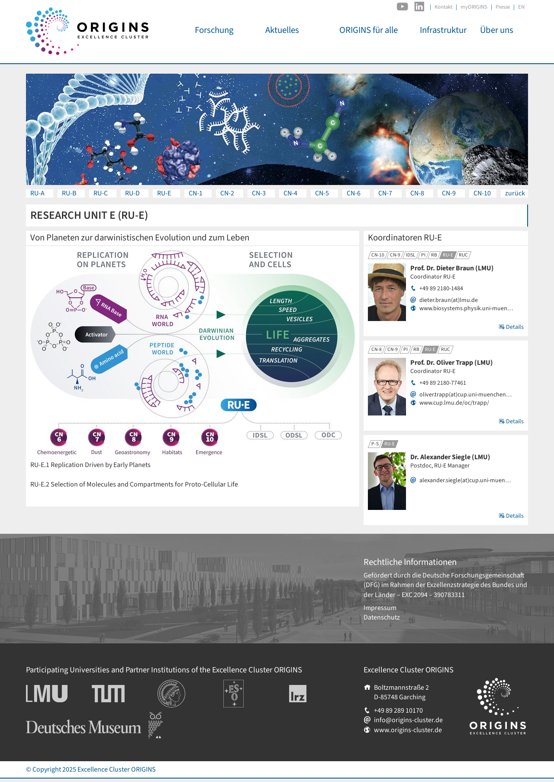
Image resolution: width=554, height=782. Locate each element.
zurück (515, 193)
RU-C (100, 193)
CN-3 (259, 193)
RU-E (164, 193)
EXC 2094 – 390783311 (433, 595)
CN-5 (322, 193)
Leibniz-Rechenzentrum (312, 693)
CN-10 (482, 193)
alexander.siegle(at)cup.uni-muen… (465, 481)
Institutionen (176, 684)
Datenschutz (382, 617)
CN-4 (290, 193)
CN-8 (417, 193)
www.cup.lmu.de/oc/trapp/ (454, 403)
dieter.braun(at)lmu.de (448, 300)
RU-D (132, 193)
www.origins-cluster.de (408, 730)
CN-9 (449, 193)
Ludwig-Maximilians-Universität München (56, 693)
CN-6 (354, 193)
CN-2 (227, 193)
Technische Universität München (125, 693)
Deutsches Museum (54, 716)
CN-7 (385, 193)
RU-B (69, 193)
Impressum (380, 608)
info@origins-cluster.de (408, 720)
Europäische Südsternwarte (245, 689)
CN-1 (196, 193)
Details (511, 327)
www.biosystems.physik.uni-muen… (466, 308)
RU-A (37, 193)
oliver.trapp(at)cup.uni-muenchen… (465, 395)
